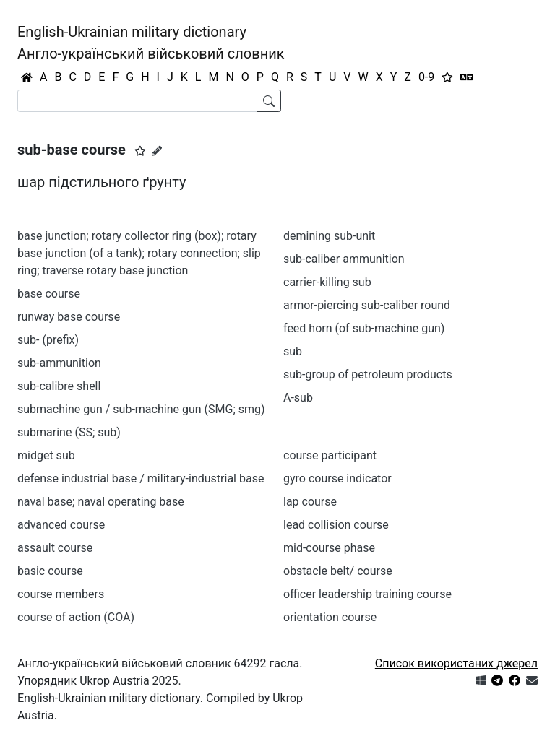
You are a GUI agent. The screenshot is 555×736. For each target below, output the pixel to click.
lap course (310, 501)
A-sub (298, 397)
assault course (54, 548)
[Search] (137, 101)
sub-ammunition (59, 363)
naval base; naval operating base (100, 501)
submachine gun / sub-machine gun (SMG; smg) (141, 409)
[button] (140, 151)
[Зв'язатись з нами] (532, 681)
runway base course (68, 317)
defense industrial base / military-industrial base (140, 478)
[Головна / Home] (26, 77)
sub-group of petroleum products (367, 374)
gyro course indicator (337, 478)
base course (48, 293)
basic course (50, 571)
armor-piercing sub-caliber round (366, 305)
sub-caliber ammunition (344, 259)
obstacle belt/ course (337, 571)
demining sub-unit (329, 236)
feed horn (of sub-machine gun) (363, 328)
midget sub (46, 455)
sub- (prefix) (48, 340)
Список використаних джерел (456, 663)
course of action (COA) (75, 617)
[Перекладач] (467, 77)
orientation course (330, 617)
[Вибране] (447, 77)
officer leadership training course (367, 594)
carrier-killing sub (327, 282)
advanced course (61, 525)
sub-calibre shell (58, 386)
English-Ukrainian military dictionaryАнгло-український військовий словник (151, 42)
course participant (330, 455)
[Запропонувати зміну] (157, 151)
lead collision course (336, 525)
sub (292, 351)
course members (60, 594)
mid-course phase (329, 548)
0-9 (426, 77)
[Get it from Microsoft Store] (481, 681)
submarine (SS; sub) (69, 432)
